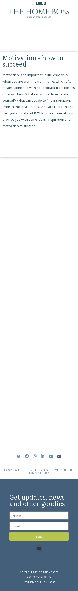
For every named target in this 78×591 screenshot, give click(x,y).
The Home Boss (31, 470)
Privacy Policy (39, 473)
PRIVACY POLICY (39, 577)
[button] (39, 548)
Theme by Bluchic (62, 470)
